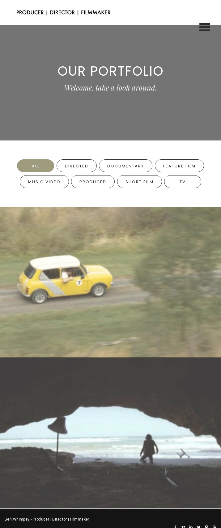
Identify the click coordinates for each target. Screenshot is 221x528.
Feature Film (179, 166)
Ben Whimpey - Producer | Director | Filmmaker (47, 519)
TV (183, 182)
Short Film (139, 182)
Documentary (125, 166)
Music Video (44, 182)
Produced (92, 182)
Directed (76, 166)
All (36, 166)
